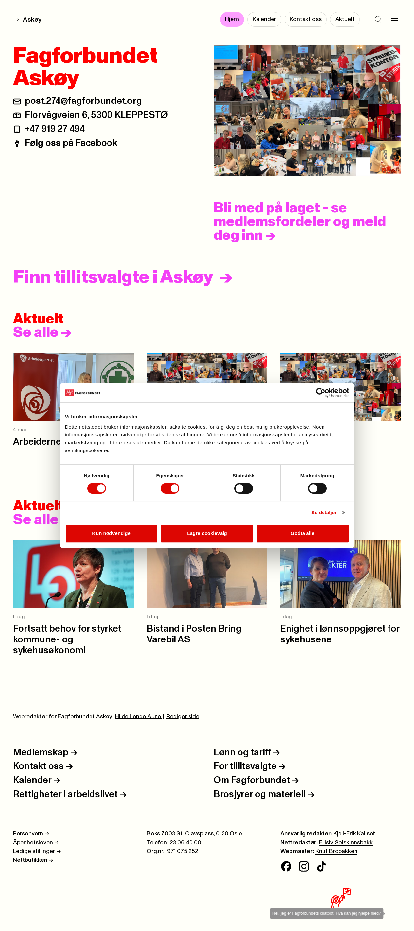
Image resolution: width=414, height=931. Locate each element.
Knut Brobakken (336, 851)
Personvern (31, 834)
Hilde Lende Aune (138, 716)
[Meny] (394, 19)
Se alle (42, 332)
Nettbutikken (33, 860)
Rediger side (182, 716)
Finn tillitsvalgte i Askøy (113, 277)
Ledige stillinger (37, 851)
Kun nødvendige (111, 533)
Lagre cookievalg (207, 533)
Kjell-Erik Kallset (354, 834)
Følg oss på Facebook (71, 143)
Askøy (32, 19)
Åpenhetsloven (36, 842)
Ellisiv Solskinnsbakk (346, 842)
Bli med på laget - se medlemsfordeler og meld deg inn (300, 222)
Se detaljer (324, 512)
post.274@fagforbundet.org (83, 101)
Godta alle (303, 533)
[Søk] (378, 19)
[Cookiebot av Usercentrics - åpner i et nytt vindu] (320, 393)
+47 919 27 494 (55, 129)
